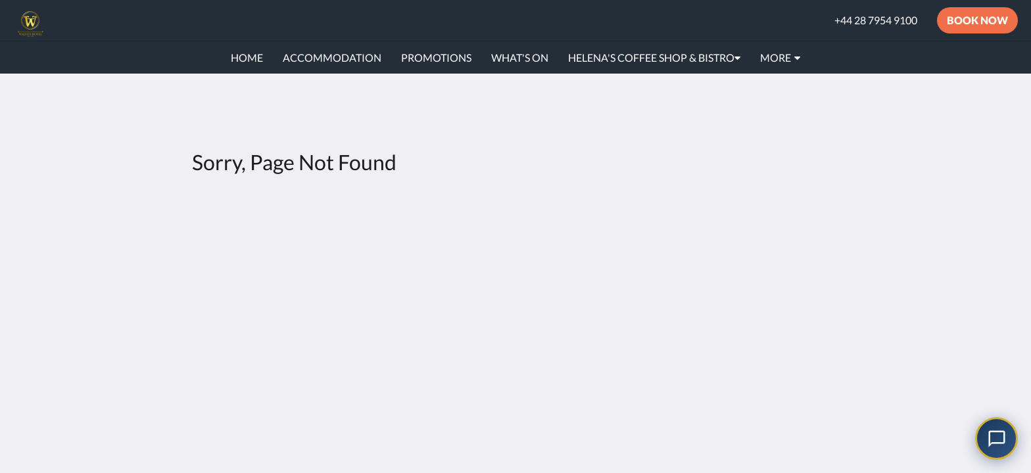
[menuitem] (247, 57)
